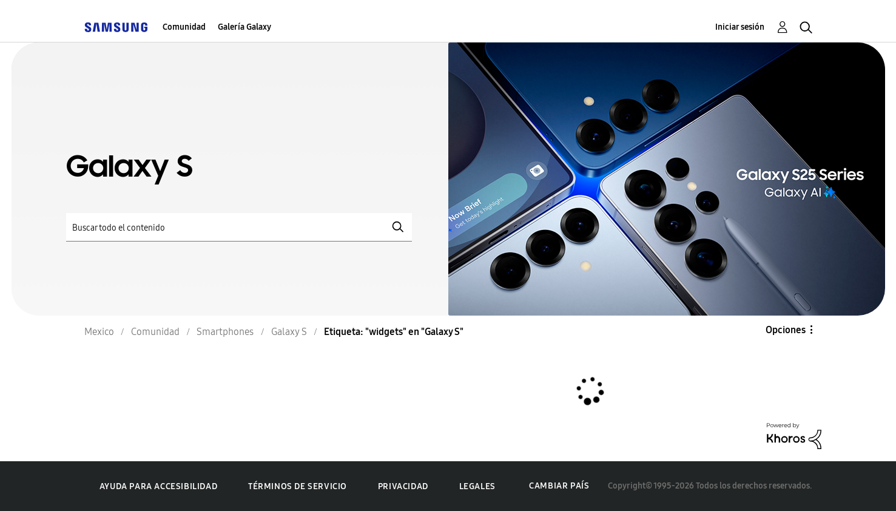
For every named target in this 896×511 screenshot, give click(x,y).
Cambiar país (559, 486)
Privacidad (403, 486)
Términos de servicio (297, 486)
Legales (477, 486)
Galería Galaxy (244, 27)
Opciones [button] (786, 330)
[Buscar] (239, 227)
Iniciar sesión (739, 27)
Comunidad (184, 27)
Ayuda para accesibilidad (158, 486)
